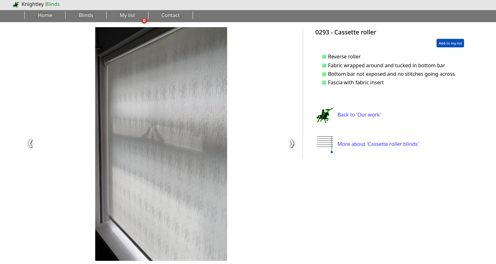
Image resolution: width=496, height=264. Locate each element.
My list (127, 15)
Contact (170, 15)
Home (45, 15)
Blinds (86, 15)
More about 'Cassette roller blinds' (367, 144)
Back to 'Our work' (348, 115)
